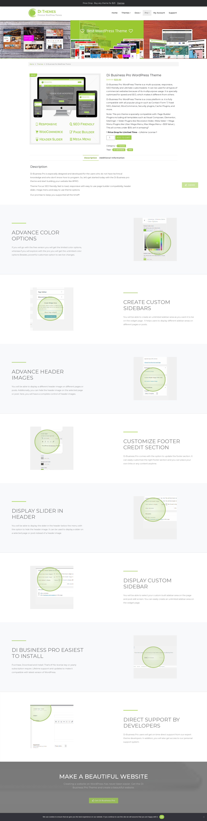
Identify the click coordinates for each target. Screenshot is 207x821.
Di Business (119, 150)
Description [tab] (90, 158)
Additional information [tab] (112, 158)
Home (114, 13)
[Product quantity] (110, 137)
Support (173, 13)
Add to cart (123, 137)
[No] (203, 817)
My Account (159, 13)
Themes (125, 13)
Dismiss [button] (120, 3)
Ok (162, 817)
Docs (137, 13)
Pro (146, 13)
